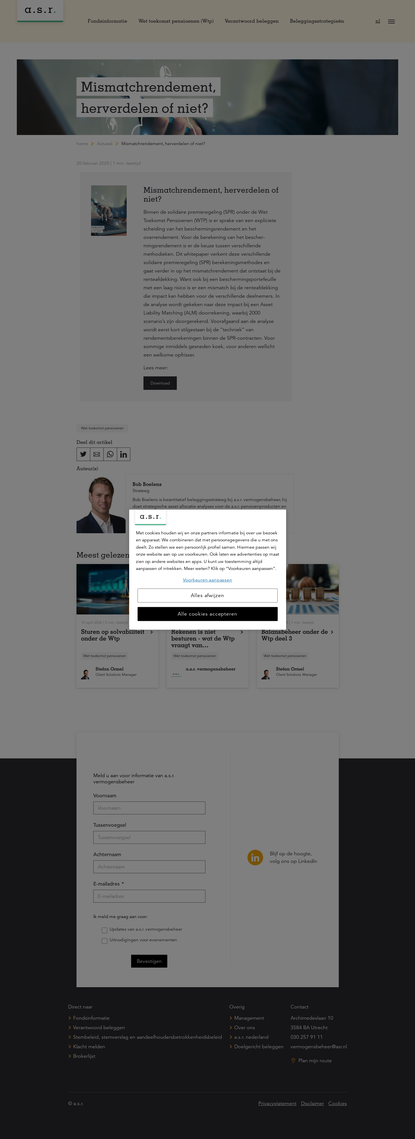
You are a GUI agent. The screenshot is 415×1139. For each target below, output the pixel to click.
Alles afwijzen (207, 595)
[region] (207, 569)
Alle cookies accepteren (207, 614)
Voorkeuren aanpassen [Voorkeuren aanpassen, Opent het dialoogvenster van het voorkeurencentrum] (207, 580)
